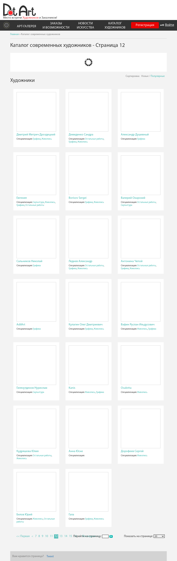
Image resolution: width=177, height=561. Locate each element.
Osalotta (126, 388)
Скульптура (38, 202)
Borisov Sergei (77, 198)
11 (51, 536)
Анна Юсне (76, 451)
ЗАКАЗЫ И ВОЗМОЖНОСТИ (56, 25)
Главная (14, 34)
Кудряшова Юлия (27, 451)
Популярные (158, 76)
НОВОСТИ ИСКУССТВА (85, 25)
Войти (167, 25)
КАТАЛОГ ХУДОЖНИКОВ (115, 25)
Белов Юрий (24, 514)
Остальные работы (94, 139)
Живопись (47, 139)
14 (65, 536)
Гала (71, 514)
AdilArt (20, 324)
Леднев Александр (80, 261)
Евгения (21, 198)
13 (60, 536)
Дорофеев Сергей (132, 451)
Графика (37, 139)
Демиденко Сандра (81, 134)
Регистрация (145, 25)
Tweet (50, 556)
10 (46, 536)
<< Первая (23, 536)
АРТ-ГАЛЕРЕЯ (26, 26)
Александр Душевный (135, 134)
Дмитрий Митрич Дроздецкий (35, 134)
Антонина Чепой (132, 261)
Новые (145, 76)
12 (56, 536)
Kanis (72, 388)
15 (70, 536)
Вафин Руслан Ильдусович (137, 324)
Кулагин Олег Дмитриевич (85, 324)
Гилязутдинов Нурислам (31, 388)
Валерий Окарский (133, 198)
